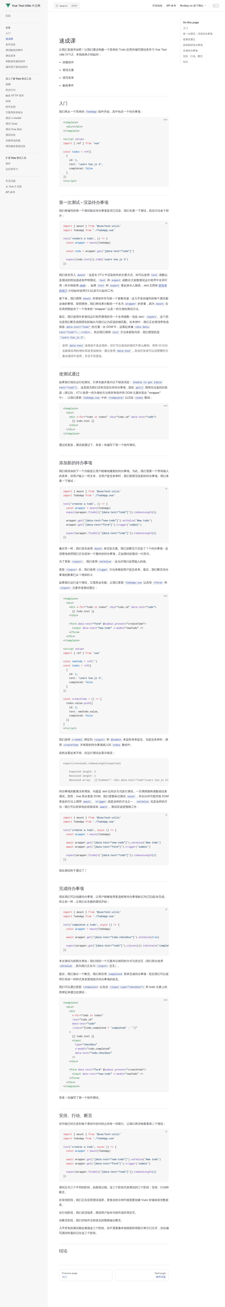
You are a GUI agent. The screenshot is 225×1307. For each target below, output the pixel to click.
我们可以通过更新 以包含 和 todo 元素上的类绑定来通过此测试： (113, 989)
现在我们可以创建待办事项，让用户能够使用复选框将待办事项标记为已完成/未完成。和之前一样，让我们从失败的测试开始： (113, 899)
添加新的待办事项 (193, 44)
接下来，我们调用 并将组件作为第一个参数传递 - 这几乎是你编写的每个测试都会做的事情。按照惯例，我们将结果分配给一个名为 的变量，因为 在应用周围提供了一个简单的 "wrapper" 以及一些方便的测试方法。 (113, 304)
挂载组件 (68, 62)
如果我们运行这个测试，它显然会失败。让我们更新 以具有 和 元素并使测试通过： (113, 585)
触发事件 (68, 85)
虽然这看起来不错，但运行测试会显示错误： (87, 753)
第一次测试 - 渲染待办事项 (198, 33)
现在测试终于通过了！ (73, 870)
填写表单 (68, 77)
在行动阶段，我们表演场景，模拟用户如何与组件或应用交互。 (98, 1212)
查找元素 (68, 70)
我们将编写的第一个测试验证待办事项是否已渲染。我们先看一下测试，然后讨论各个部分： (114, 213)
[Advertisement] (114, 30)
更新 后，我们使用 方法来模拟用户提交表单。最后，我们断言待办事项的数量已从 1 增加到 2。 (113, 572)
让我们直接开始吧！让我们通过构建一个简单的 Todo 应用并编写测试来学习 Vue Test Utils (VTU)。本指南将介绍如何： (113, 52)
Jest (82, 285)
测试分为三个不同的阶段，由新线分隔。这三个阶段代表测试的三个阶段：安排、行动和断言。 (114, 1189)
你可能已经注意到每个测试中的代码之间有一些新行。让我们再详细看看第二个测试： (112, 1123)
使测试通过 (189, 39)
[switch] (215, 6)
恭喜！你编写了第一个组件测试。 (80, 1097)
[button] (24, 27)
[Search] (66, 5)
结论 (185, 61)
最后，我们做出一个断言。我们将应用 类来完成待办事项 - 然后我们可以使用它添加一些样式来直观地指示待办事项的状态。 (114, 976)
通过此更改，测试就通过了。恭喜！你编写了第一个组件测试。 (98, 445)
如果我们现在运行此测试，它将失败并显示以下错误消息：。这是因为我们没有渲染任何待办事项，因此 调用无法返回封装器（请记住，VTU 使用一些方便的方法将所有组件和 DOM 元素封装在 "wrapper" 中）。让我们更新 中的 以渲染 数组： (113, 390)
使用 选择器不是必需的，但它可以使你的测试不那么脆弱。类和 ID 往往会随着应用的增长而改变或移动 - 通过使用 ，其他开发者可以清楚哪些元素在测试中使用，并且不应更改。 (115, 351)
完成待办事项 (190, 50)
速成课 (67, 40)
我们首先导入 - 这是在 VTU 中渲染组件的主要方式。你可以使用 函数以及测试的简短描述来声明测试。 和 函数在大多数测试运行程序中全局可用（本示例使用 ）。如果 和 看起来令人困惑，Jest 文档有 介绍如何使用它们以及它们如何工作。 (113, 282)
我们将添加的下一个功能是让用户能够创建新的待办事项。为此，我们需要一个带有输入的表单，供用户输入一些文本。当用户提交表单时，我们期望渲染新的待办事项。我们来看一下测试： (114, 476)
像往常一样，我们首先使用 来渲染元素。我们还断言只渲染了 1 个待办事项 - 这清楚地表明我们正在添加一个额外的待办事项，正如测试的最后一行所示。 (113, 551)
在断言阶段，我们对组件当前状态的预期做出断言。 (91, 1220)
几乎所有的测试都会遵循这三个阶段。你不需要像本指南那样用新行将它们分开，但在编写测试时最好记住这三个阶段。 (114, 1230)
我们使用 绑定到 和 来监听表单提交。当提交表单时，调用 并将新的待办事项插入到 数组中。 (113, 742)
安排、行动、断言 (193, 56)
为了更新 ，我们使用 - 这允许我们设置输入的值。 (104, 562)
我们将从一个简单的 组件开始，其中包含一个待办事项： (101, 112)
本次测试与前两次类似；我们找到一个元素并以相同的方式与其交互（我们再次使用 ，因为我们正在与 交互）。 (111, 963)
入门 (185, 28)
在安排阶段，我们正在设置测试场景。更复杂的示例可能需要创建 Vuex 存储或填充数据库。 (113, 1202)
